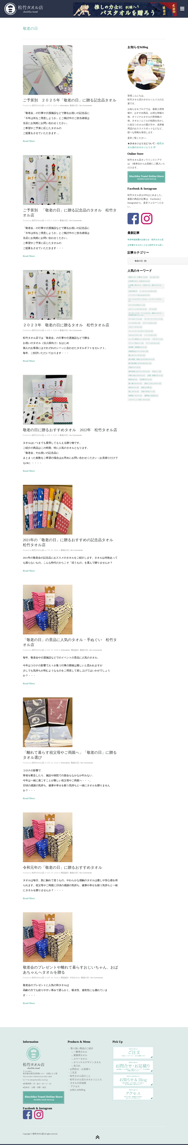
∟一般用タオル (78, 1052)
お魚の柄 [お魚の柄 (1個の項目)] (133, 291)
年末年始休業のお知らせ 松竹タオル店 (145, 239)
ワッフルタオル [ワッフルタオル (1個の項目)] (152, 343)
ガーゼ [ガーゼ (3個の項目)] (152, 309)
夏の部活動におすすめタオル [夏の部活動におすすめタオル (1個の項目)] (140, 363)
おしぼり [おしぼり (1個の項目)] (154, 277)
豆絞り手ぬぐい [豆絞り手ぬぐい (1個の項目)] (148, 391)
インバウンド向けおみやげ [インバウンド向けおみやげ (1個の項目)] (139, 295)
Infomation (64, 105)
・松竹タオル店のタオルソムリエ (85, 1079)
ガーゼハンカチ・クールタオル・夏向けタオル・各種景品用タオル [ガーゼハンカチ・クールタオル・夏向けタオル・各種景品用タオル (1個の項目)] (146, 314)
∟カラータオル (78, 1059)
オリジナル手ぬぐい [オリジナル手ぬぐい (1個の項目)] (137, 305)
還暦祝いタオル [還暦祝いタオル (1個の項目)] (135, 395)
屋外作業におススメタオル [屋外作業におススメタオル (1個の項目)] (139, 371)
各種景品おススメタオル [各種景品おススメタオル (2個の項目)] (138, 351)
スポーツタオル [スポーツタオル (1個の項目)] (135, 327)
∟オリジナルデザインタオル (85, 1062)
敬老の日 (74, 105)
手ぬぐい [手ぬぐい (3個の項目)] (156, 371)
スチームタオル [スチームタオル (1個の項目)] (149, 323)
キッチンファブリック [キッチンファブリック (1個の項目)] (153, 319)
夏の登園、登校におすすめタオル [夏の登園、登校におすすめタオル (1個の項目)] (141, 359)
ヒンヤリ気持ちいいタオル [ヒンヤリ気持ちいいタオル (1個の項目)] (139, 339)
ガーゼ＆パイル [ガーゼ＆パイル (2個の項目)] (135, 319)
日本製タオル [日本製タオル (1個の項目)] (146, 379)
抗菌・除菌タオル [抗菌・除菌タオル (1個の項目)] (155, 375)
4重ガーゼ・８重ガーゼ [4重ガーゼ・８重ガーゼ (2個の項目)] (138, 277)
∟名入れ (75, 1065)
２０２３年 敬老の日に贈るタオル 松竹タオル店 (70, 325)
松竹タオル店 (38, 105)
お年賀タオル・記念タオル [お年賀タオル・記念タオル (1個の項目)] (139, 281)
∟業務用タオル (78, 1055)
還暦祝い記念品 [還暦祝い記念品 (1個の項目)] (151, 395)
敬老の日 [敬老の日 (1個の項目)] (133, 379)
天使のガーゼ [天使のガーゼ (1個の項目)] (134, 367)
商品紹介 (75, 650)
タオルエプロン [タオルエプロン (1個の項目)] (135, 335)
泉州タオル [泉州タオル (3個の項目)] (134, 387)
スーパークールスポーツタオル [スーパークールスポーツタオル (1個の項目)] (141, 331)
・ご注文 (72, 1072)
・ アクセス (74, 1086)
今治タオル (75, 978)
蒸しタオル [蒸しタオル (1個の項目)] (134, 391)
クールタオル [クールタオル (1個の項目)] (134, 323)
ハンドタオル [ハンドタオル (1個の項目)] (150, 335)
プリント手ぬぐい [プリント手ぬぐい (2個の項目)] (136, 343)
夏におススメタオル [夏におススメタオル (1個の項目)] (137, 355)
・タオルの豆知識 (77, 1083)
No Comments (85, 105)
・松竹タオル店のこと (79, 1076)
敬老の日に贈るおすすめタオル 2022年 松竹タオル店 (70, 430)
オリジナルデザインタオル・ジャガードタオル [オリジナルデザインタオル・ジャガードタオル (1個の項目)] (145, 300)
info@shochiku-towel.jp (39, 1080)
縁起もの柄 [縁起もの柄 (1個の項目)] (146, 387)
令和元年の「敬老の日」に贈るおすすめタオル (62, 867)
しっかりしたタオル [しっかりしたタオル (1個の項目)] (148, 291)
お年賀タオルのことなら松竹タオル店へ (145, 245)
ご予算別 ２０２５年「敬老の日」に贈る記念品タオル (69, 100)
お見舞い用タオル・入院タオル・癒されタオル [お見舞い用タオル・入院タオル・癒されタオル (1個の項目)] (145, 286)
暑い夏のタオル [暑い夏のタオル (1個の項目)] (135, 383)
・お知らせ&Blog (76, 1090)
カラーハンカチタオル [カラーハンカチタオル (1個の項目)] (138, 309)
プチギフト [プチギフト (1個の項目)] (157, 339)
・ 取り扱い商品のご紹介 (80, 1048)
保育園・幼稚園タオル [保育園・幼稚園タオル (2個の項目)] (138, 347)
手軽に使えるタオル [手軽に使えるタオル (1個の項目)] (137, 375)
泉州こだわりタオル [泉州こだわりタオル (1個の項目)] (152, 383)
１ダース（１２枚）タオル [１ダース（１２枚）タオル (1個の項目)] (139, 399)
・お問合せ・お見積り (79, 1069)
